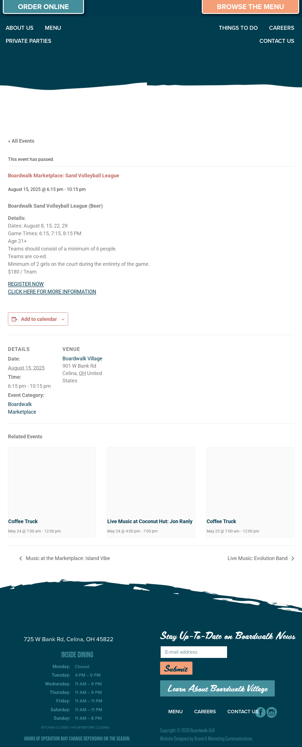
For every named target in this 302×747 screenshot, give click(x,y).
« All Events (21, 141)
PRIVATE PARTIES (28, 41)
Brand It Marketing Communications (223, 739)
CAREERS (281, 28)
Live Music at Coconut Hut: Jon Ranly (149, 521)
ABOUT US (19, 28)
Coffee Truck (23, 521)
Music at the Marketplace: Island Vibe (67, 558)
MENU (53, 28)
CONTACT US (276, 41)
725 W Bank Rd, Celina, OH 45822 (68, 639)
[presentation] (51, 480)
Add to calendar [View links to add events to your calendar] (39, 319)
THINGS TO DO (238, 28)
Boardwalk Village (82, 358)
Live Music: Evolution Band (258, 558)
